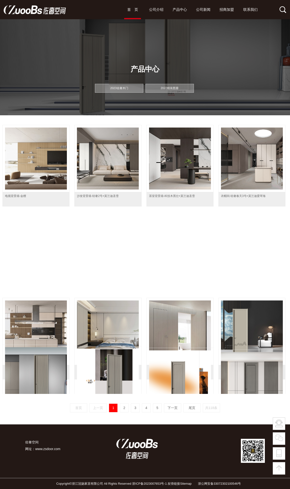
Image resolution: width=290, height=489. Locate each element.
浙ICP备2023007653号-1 (149, 483)
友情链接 (174, 483)
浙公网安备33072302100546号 (216, 483)
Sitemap (185, 483)
